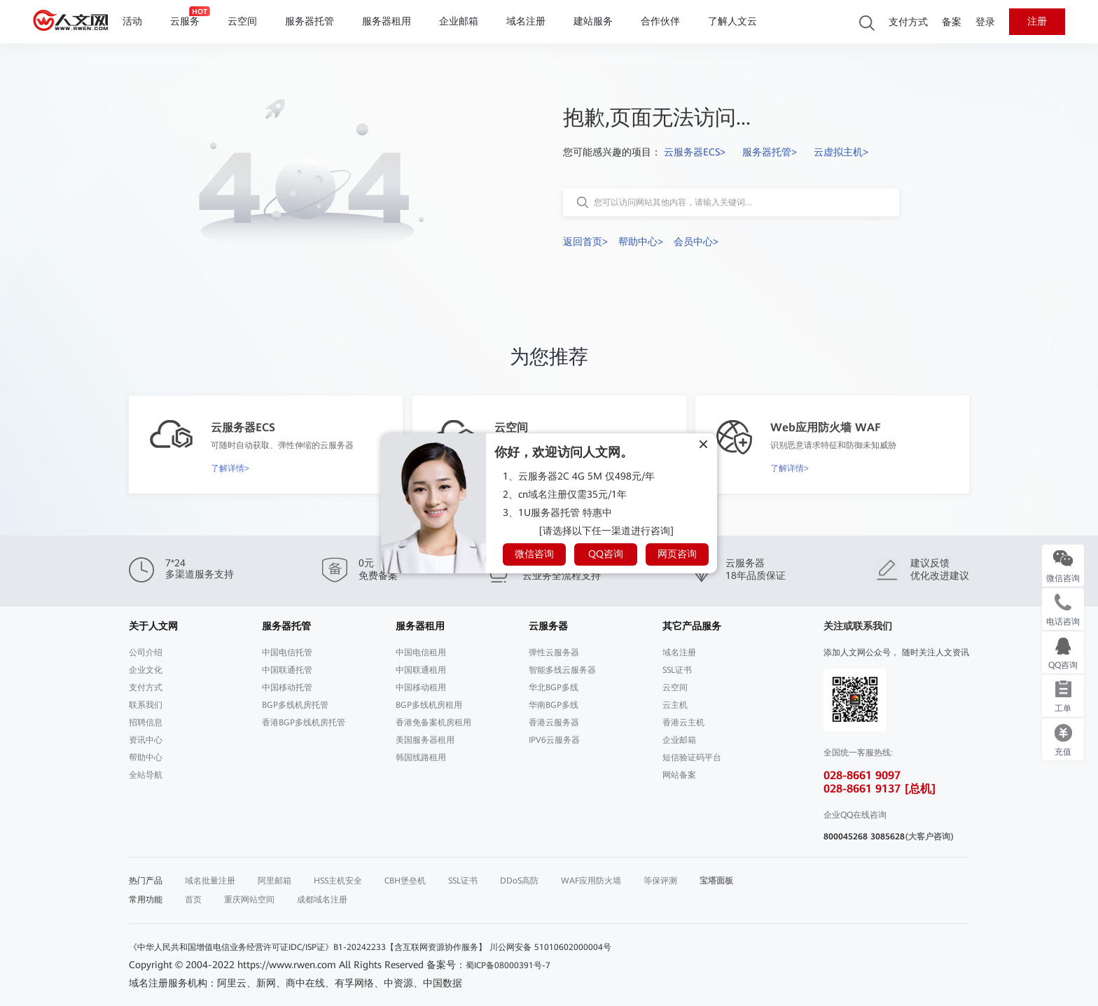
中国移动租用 (421, 687)
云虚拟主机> (841, 152)
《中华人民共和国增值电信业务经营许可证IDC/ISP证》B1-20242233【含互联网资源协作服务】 (308, 947)
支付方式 (908, 22)
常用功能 (145, 899)
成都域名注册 (322, 899)
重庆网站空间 (249, 899)
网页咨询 (677, 553)
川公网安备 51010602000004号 (550, 947)
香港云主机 (683, 722)
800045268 (846, 836)
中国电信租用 (421, 652)
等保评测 (660, 881)
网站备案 (679, 775)
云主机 (675, 705)
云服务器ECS (243, 427)
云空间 (242, 21)
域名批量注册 (210, 881)
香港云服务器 (554, 722)
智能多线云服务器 (562, 670)
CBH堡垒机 (405, 881)
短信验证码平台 (691, 757)
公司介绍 (145, 652)
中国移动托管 (287, 687)
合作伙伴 (660, 21)
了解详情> (230, 468)
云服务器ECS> (694, 152)
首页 (193, 899)
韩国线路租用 (421, 757)
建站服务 (593, 21)
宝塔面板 (716, 881)
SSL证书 (677, 670)
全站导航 (145, 775)
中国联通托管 (287, 670)
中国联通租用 (421, 670)
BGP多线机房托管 (295, 705)
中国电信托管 (287, 652)
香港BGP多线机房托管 (303, 722)
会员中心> (696, 241)
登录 (985, 22)
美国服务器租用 (425, 740)
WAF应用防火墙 (591, 881)
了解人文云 (732, 21)
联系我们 (145, 705)
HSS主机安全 (338, 881)
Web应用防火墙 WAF (825, 427)
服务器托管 (309, 21)
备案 (951, 22)
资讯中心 (145, 740)
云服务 (185, 21)
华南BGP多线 (553, 705)
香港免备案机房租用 (433, 722)
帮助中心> (640, 241)
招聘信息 (145, 722)
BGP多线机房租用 (429, 705)
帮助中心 (145, 757)
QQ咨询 (605, 553)
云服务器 (548, 625)
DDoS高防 (519, 881)
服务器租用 (386, 21)
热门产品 (145, 881)
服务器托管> (769, 152)
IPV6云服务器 (554, 740)
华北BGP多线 (553, 687)
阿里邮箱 (274, 881)
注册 (1037, 21)
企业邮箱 (458, 21)
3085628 (887, 836)
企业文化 (145, 670)
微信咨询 (534, 553)
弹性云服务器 (554, 652)
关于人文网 (153, 625)
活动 (132, 21)
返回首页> (585, 241)
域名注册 (525, 21)
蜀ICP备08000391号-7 (508, 965)
